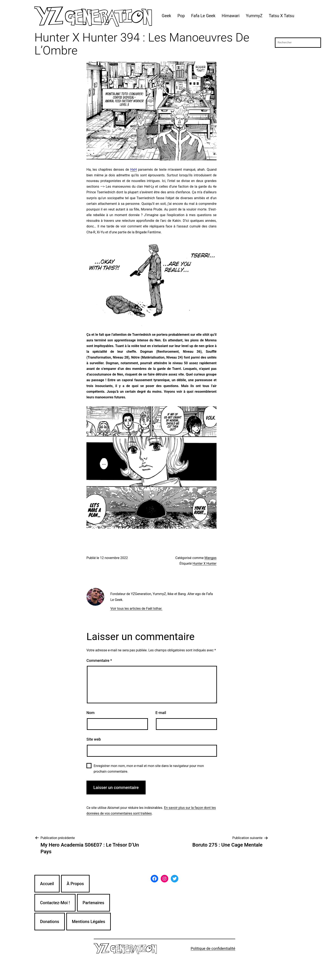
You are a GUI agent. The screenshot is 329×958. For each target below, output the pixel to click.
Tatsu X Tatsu (281, 15)
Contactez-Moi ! (55, 902)
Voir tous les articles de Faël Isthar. (136, 609)
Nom (90, 712)
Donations (49, 921)
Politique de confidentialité (213, 948)
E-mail (160, 712)
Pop (181, 15)
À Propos (75, 883)
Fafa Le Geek (203, 15)
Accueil (47, 883)
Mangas (211, 558)
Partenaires (93, 902)
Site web (93, 739)
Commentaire (99, 660)
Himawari (231, 15)
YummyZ (254, 15)
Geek (166, 15)
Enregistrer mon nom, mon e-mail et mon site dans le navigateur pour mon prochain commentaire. (149, 768)
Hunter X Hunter (205, 564)
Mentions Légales (88, 921)
